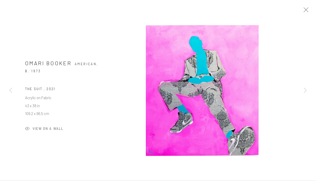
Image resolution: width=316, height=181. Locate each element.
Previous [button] (11, 90)
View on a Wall (44, 130)
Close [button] (304, 11)
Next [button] (305, 90)
